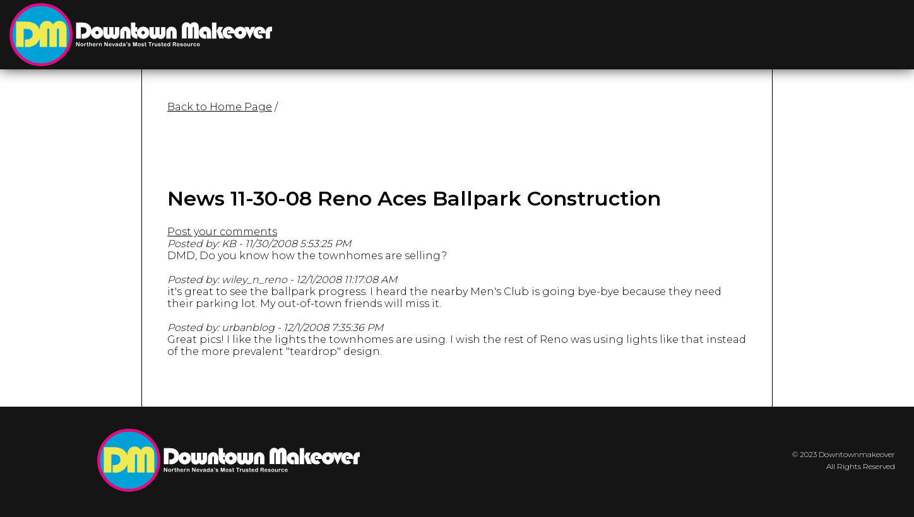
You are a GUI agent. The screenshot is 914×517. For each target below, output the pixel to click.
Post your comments (222, 232)
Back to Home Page (219, 107)
